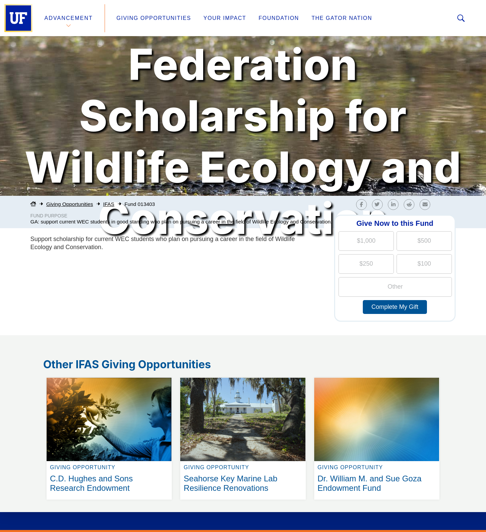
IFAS (108, 204)
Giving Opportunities (153, 18)
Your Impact (225, 18)
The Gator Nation (342, 18)
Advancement (69, 18)
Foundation (279, 18)
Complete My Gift (394, 306)
